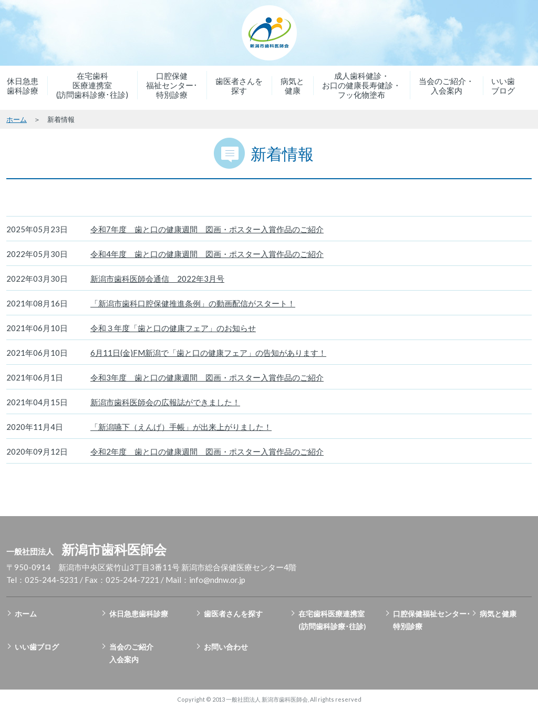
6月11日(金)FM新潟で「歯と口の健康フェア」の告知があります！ (208, 352)
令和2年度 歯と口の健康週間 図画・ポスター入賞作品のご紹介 (207, 451)
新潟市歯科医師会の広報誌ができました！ (165, 402)
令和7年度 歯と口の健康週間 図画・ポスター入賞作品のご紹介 (207, 229)
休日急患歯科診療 (22, 85)
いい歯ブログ (503, 85)
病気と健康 (292, 85)
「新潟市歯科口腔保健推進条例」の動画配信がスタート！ (192, 303)
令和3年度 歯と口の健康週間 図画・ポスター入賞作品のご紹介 (207, 377)
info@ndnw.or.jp (217, 579)
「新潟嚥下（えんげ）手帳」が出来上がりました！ (181, 426)
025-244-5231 (51, 579)
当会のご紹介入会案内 (131, 653)
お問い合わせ (226, 646)
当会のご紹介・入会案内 (446, 85)
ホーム (16, 119)
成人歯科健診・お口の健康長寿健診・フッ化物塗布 (361, 85)
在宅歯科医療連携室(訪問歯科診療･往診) (92, 85)
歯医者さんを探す (239, 85)
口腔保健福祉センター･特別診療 (172, 85)
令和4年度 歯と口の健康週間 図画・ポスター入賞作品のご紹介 (207, 254)
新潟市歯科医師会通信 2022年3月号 (157, 278)
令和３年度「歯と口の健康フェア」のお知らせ (173, 328)
